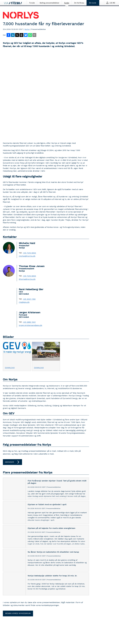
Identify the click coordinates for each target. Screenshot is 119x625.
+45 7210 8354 (29, 167)
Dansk (5, 614)
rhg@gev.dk (24, 216)
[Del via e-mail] (34, 35)
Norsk (18, 614)
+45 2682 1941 (29, 236)
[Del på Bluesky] (26, 35)
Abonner (12, 376)
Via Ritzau (45, 563)
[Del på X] (17, 35)
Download (10, 281)
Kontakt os (7, 563)
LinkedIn (6, 588)
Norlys (27, 29)
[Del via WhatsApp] (30, 35)
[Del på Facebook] (8, 35)
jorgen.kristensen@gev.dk (30, 239)
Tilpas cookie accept (11, 592)
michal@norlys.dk (27, 170)
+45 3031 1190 (29, 213)
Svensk (24, 614)
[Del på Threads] (21, 35)
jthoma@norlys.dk (27, 193)
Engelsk (12, 614)
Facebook (14, 588)
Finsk (30, 614)
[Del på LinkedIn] (13, 35)
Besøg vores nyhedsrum (18, 527)
